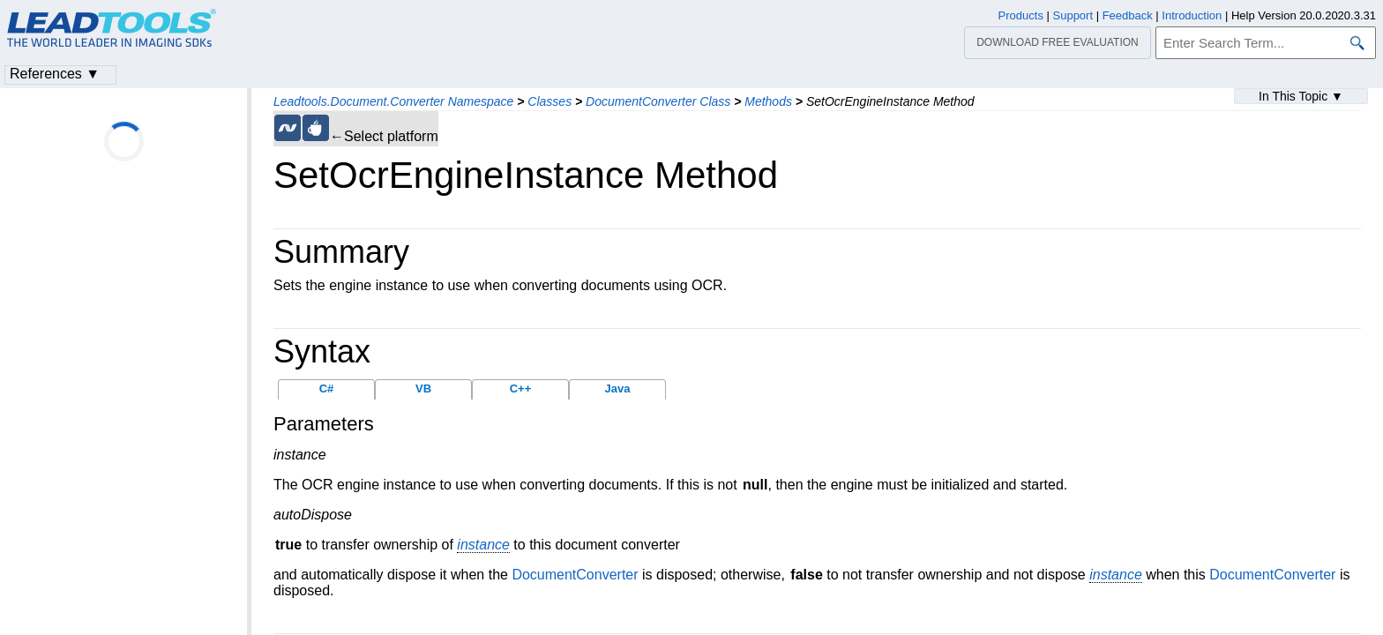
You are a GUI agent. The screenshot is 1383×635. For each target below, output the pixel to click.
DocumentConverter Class (658, 101)
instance (483, 544)
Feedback (1128, 15)
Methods (768, 101)
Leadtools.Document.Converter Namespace (393, 101)
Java (618, 388)
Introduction (1192, 15)
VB (423, 388)
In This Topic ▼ (1301, 96)
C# (326, 388)
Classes (549, 101)
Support (1073, 15)
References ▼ (55, 73)
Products (1020, 15)
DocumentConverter (575, 574)
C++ (521, 388)
